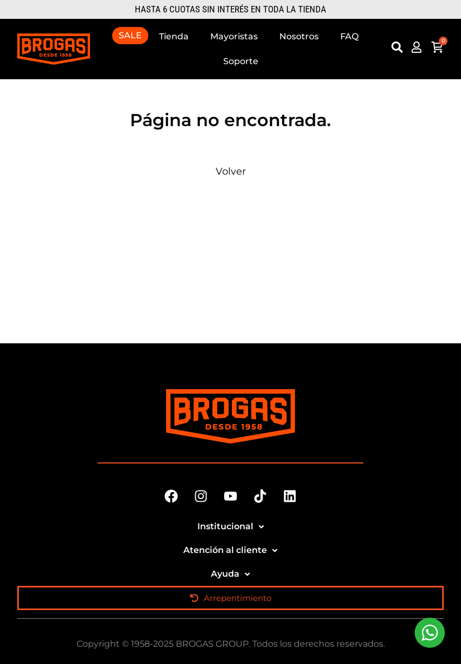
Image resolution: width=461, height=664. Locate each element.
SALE (130, 35)
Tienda (174, 36)
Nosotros (299, 36)
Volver (231, 171)
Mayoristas (234, 36)
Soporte (240, 61)
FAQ (349, 36)
